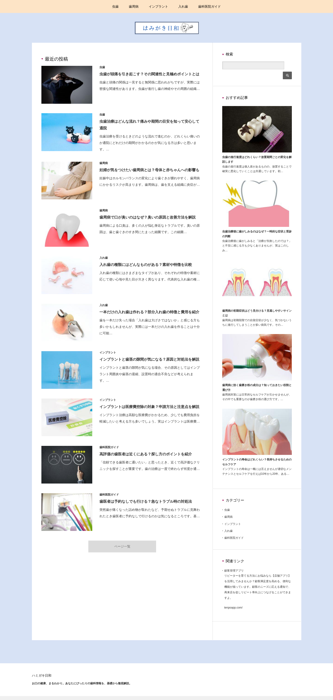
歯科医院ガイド (209, 6)
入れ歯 (183, 6)
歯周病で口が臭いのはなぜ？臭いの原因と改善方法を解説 (148, 217)
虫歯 (115, 6)
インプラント (158, 6)
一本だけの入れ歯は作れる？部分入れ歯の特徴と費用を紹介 (150, 312)
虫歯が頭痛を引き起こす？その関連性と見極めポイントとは (150, 74)
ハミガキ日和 (41, 668)
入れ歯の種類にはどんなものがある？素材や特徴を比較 (146, 265)
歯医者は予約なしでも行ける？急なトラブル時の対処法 (146, 501)
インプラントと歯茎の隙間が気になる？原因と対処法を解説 (150, 359)
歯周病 (134, 6)
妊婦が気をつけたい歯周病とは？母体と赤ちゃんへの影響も (150, 170)
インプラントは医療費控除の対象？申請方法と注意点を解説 (150, 407)
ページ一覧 (122, 546)
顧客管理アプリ (234, 562)
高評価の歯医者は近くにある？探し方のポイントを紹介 (146, 454)
